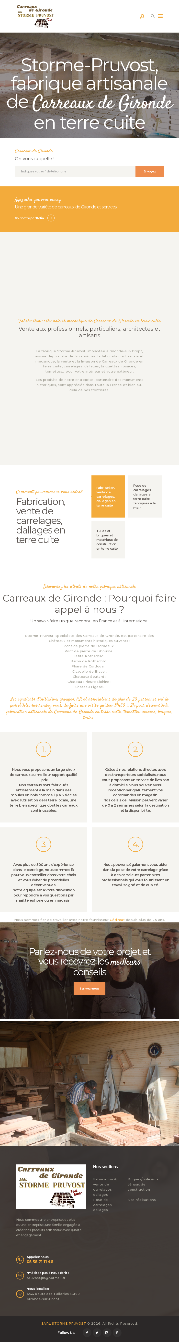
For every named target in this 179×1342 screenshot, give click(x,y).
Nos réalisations (142, 1200)
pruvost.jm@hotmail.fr (46, 1278)
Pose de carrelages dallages (102, 1205)
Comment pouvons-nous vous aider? (49, 491)
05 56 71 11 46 (40, 1261)
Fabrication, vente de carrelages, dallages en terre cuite (40, 520)
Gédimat (117, 920)
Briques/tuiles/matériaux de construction (143, 1184)
